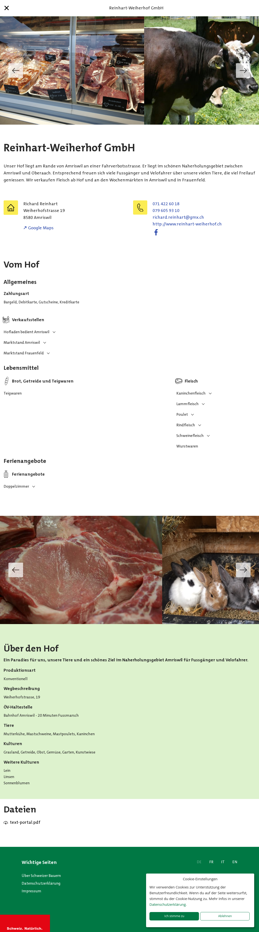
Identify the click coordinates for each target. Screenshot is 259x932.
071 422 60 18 (166, 204)
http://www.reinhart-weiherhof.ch (187, 224)
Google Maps (41, 228)
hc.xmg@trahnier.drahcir (178, 217)
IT (223, 861)
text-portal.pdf (25, 822)
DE (199, 861)
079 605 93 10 (166, 210)
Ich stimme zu (174, 916)
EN (234, 861)
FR (211, 861)
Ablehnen (225, 916)
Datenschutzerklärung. (168, 904)
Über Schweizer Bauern (41, 875)
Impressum (31, 891)
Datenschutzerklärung (41, 883)
